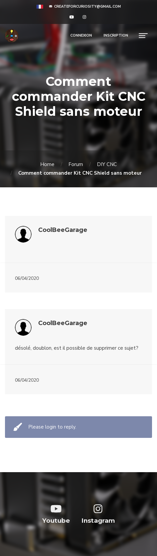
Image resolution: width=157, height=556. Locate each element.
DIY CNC (107, 164)
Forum (75, 164)
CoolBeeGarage (62, 230)
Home (47, 164)
